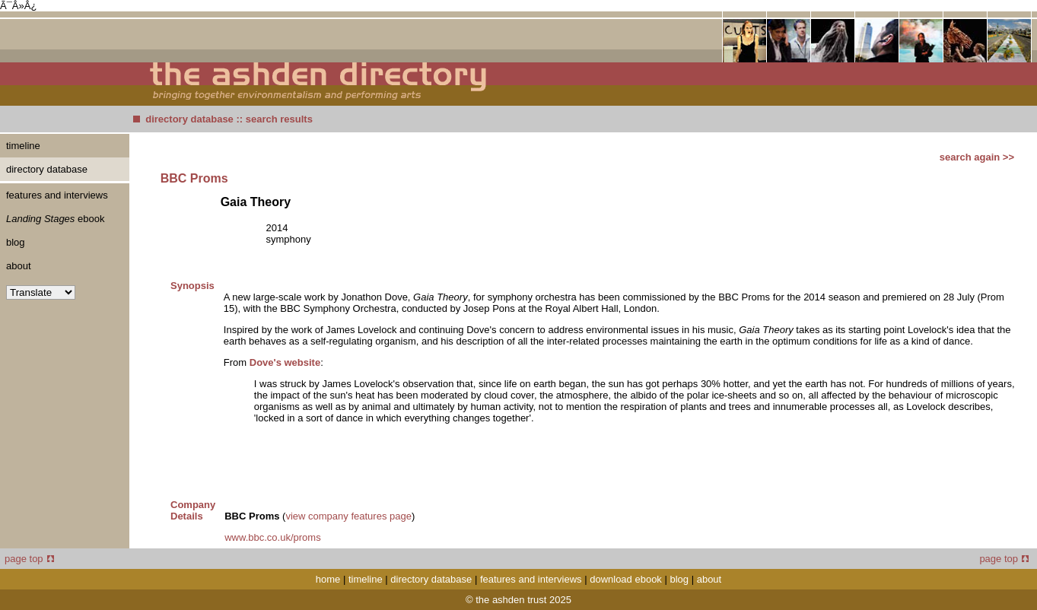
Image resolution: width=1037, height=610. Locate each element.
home (328, 579)
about (18, 266)
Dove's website (285, 362)
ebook (55, 218)
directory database (189, 119)
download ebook (626, 579)
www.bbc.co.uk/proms (272, 537)
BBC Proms (194, 178)
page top (29, 558)
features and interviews (57, 195)
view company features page (348, 516)
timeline (23, 145)
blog (15, 242)
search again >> (977, 157)
